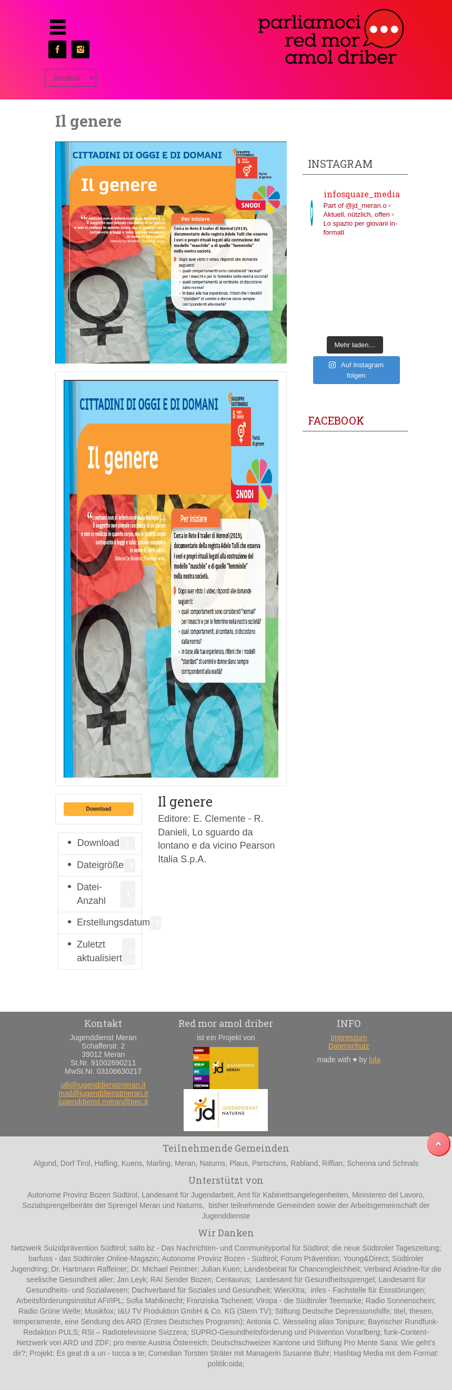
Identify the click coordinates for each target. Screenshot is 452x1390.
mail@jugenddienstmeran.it (103, 1093)
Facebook (336, 420)
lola (374, 1059)
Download (99, 809)
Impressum (348, 1037)
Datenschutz (348, 1046)
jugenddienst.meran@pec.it (103, 1101)
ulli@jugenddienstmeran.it (103, 1085)
